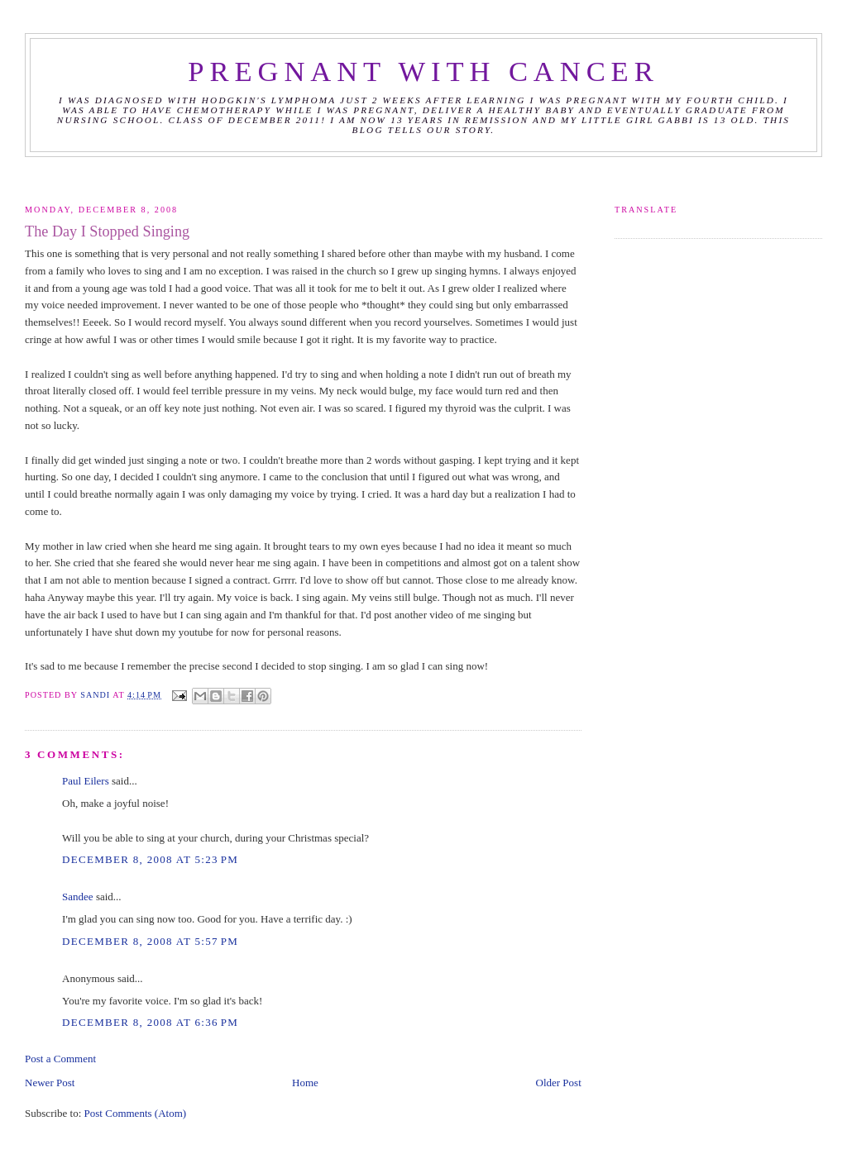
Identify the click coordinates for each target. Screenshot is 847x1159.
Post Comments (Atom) (135, 1113)
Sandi (96, 694)
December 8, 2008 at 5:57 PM (150, 941)
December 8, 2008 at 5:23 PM (150, 859)
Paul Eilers (85, 781)
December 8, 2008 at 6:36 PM (150, 1022)
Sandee (77, 896)
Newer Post (49, 1082)
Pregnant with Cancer (423, 71)
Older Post (558, 1082)
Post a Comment (60, 1058)
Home (305, 1082)
